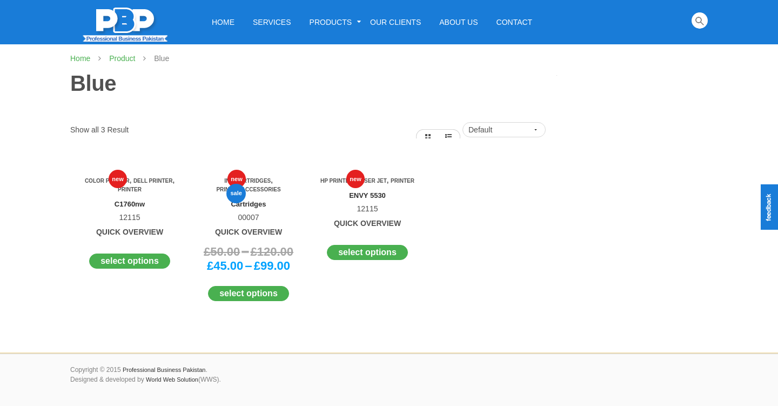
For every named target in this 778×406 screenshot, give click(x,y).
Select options (129, 260)
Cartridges (248, 204)
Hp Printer (336, 181)
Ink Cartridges (247, 181)
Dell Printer (153, 181)
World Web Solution (172, 379)
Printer (130, 189)
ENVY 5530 (367, 195)
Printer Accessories (248, 189)
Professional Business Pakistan (164, 370)
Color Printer (107, 181)
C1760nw (130, 204)
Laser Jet (372, 181)
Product (122, 58)
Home (80, 58)
